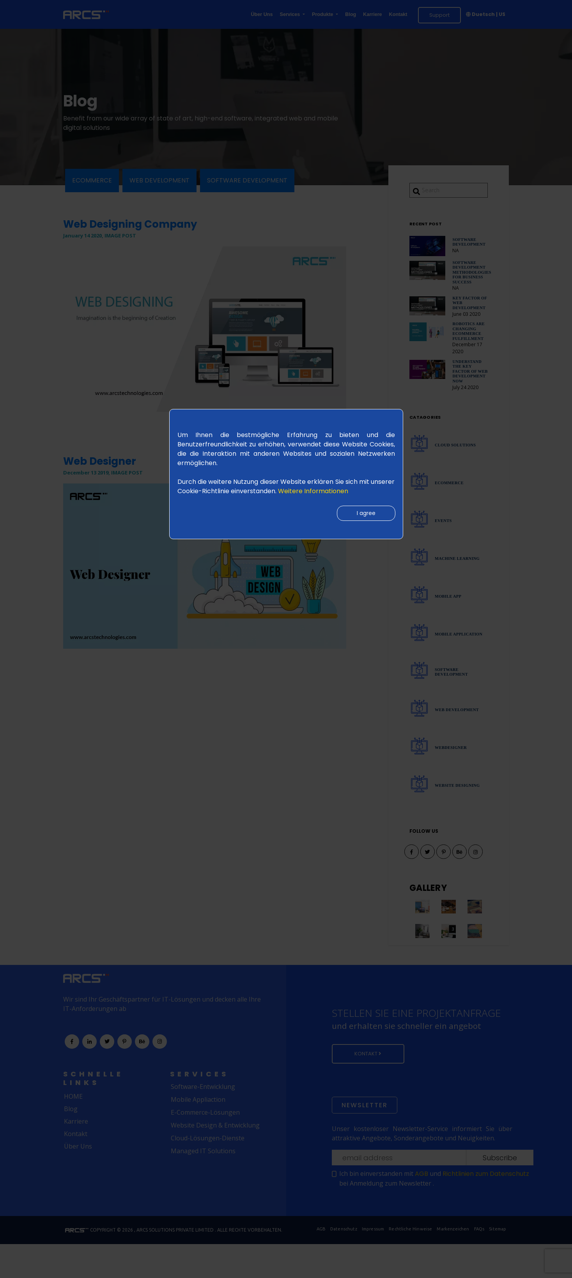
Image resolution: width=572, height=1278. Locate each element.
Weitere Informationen (313, 491)
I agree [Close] (364, 514)
